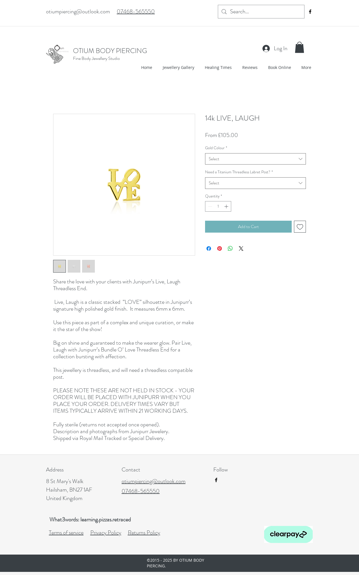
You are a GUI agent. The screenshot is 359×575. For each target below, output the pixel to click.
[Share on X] (241, 248)
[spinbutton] (218, 206)
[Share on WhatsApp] (230, 248)
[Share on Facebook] (208, 248)
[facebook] (310, 11)
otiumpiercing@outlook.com (78, 11)
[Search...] (261, 11)
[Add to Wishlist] (300, 227)
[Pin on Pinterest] (219, 248)
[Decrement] (209, 206)
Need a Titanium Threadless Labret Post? (239, 172)
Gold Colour (216, 148)
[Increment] (226, 206)
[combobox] (255, 159)
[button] (299, 47)
